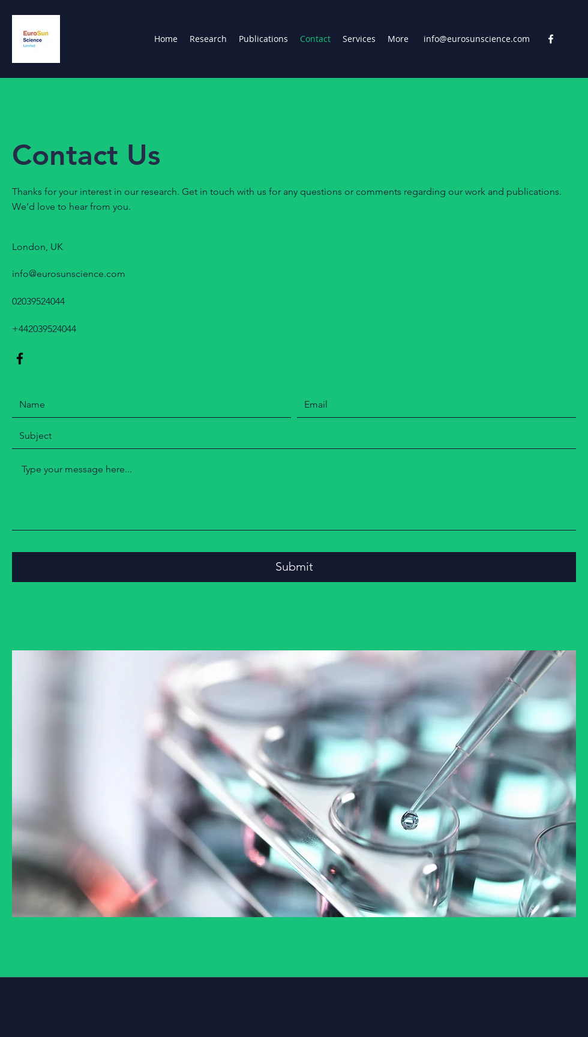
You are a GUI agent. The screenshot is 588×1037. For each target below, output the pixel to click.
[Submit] (294, 567)
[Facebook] (551, 39)
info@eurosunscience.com (477, 38)
